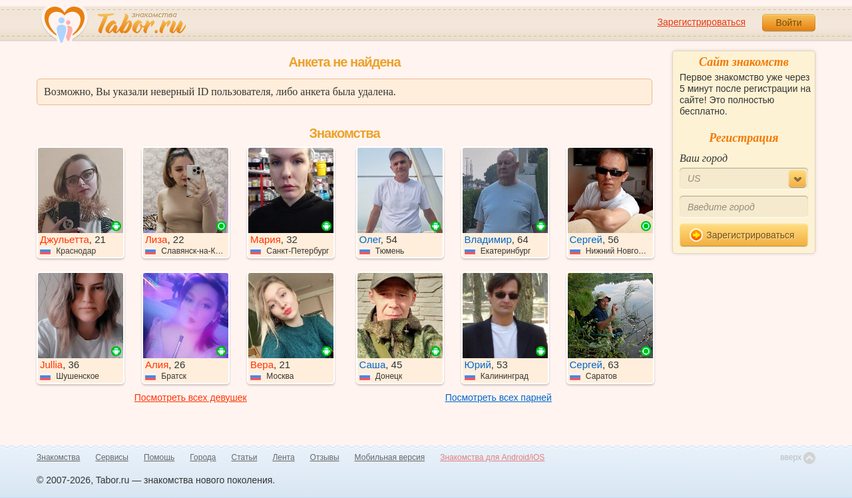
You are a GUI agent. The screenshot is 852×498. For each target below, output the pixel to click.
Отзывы (324, 457)
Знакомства (58, 457)
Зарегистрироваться (702, 22)
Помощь (159, 457)
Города (203, 457)
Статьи (245, 457)
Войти (788, 22)
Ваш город (704, 158)
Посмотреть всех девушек (190, 397)
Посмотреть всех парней (498, 397)
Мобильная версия (390, 457)
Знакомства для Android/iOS (492, 457)
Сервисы (111, 457)
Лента (283, 457)
